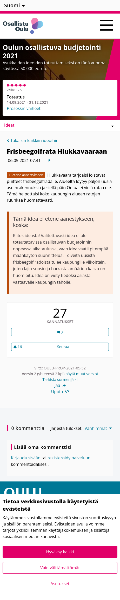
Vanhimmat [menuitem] (96, 428)
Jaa (59, 385)
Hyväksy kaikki (60, 552)
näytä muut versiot (81, 373)
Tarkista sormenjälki (60, 379)
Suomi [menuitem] (12, 5)
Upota (60, 391)
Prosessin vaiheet (24, 108)
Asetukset (60, 583)
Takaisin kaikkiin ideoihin (32, 140)
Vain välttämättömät (60, 568)
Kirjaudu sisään (26, 458)
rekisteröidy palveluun (69, 458)
